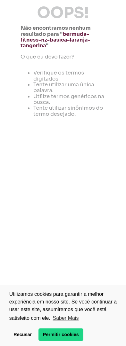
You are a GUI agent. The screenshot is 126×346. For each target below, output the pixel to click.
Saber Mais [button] (66, 318)
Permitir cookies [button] (61, 334)
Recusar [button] (22, 334)
